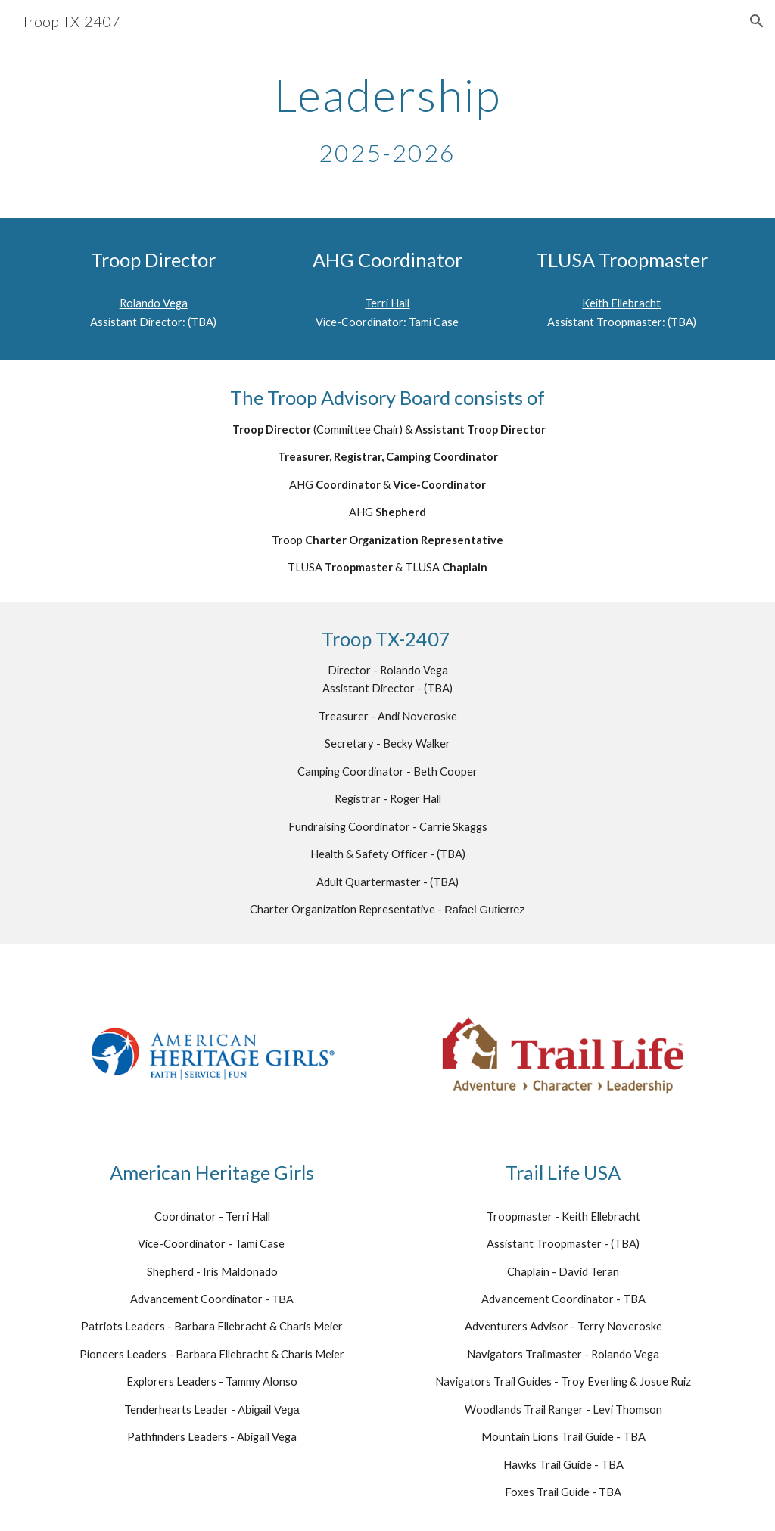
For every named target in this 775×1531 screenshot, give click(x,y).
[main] (387, 120)
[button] (757, 21)
